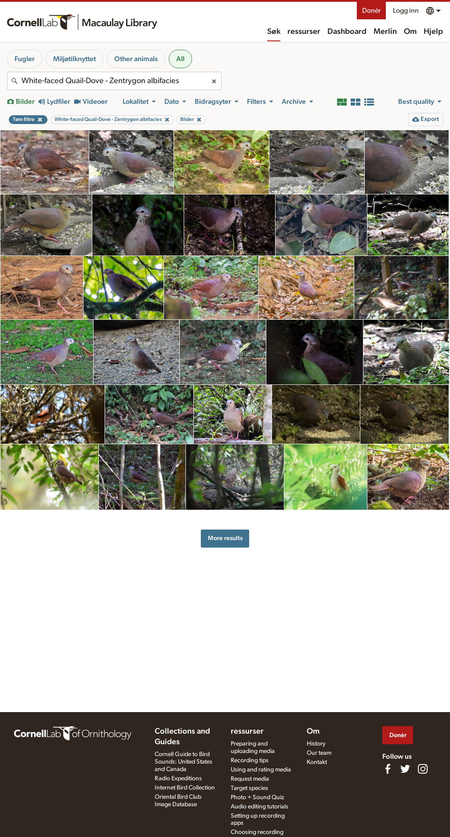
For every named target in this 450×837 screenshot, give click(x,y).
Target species (249, 788)
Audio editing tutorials (259, 807)
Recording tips (250, 760)
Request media (250, 779)
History (316, 744)
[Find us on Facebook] (387, 769)
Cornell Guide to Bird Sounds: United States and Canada (183, 761)
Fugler (25, 58)
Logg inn (406, 10)
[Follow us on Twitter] (405, 769)
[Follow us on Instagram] (422, 769)
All (180, 58)
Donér (371, 10)
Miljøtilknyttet (74, 58)
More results (225, 538)
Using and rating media (261, 770)
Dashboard (347, 32)
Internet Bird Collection (185, 788)
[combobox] (114, 81)
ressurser (303, 32)
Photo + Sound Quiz (257, 797)
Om (410, 32)
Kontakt (317, 762)
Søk (273, 32)
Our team (319, 753)
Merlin (385, 32)
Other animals (136, 58)
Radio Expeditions (178, 778)
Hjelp (433, 32)
